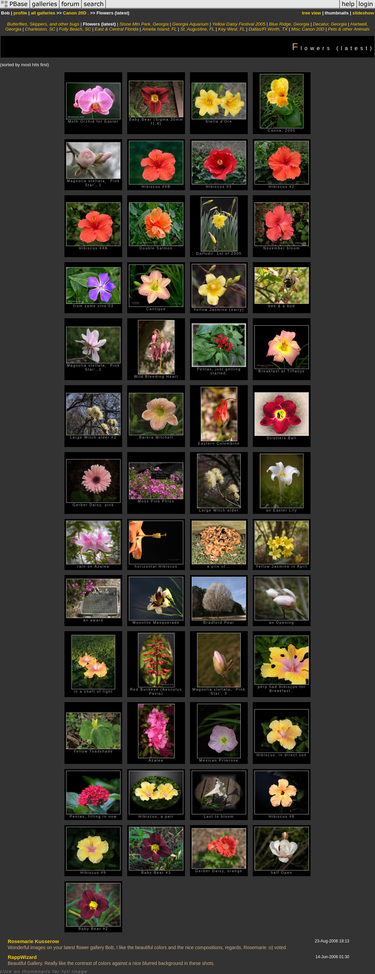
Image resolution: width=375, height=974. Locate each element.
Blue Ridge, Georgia (289, 24)
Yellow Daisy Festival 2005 (239, 24)
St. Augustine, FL (197, 29)
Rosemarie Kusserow (33, 941)
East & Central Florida (116, 29)
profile (20, 12)
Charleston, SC (40, 29)
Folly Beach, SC (75, 29)
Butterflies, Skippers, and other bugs (43, 24)
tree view (311, 12)
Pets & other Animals (349, 29)
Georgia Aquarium (190, 24)
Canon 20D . (76, 12)
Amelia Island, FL (159, 29)
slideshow (363, 12)
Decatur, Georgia (330, 24)
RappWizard (22, 957)
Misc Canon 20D (308, 29)
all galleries (43, 12)
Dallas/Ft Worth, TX (267, 29)
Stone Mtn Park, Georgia (144, 24)
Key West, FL (231, 29)
